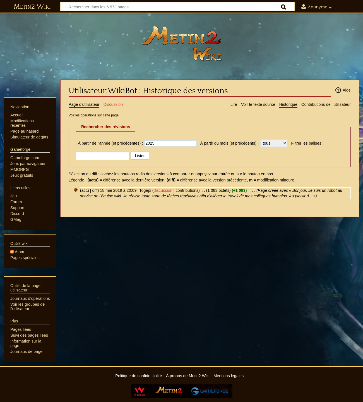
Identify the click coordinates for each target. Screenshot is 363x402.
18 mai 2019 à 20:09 (118, 190)
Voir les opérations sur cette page (94, 115)
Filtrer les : (307, 143)
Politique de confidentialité (138, 376)
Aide (347, 90)
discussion (162, 190)
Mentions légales (228, 376)
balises (315, 143)
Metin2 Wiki (32, 7)
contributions (187, 190)
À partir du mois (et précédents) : (229, 143)
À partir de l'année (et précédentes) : (110, 143)
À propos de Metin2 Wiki (188, 376)
